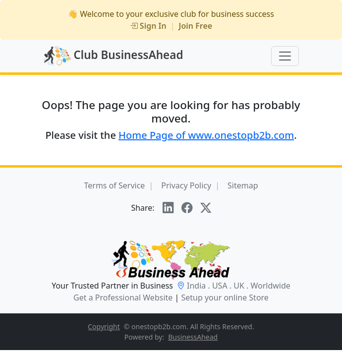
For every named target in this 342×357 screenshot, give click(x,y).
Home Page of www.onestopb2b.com (206, 135)
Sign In (148, 25)
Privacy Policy (186, 185)
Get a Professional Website (122, 297)
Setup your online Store (224, 297)
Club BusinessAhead (113, 56)
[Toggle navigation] (285, 56)
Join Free (196, 25)
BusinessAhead (193, 337)
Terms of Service (114, 185)
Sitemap (243, 185)
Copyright (104, 326)
